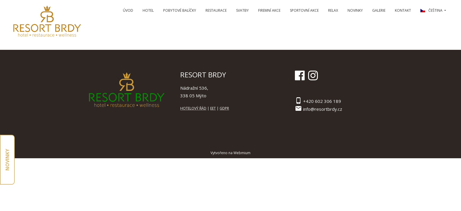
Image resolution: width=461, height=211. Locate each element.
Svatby (242, 10)
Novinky (355, 10)
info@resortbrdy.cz (322, 109)
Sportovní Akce (304, 10)
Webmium (241, 152)
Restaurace (216, 10)
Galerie (378, 10)
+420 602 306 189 (322, 101)
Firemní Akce (269, 10)
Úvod (128, 10)
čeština (431, 10)
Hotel (148, 10)
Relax (333, 10)
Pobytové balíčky (179, 10)
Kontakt (403, 10)
